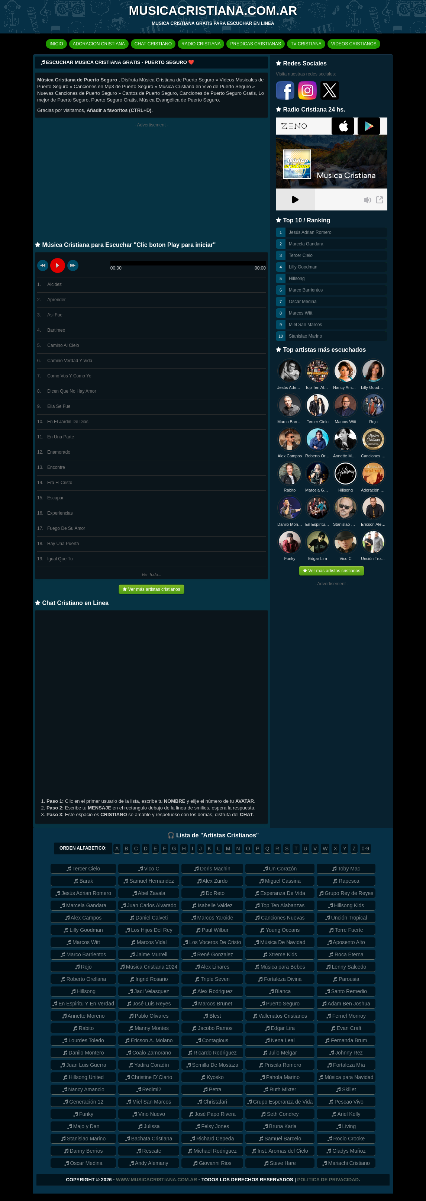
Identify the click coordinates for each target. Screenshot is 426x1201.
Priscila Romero (280, 1065)
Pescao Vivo (346, 1102)
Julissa (149, 1126)
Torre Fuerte (346, 930)
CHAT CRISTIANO (153, 43)
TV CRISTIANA (306, 43)
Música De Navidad (279, 942)
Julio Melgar (280, 1053)
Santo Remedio (346, 991)
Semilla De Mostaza (212, 1065)
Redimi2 (148, 1089)
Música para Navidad (346, 1077)
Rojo (373, 421)
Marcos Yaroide (212, 918)
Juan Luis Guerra (83, 1065)
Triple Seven (212, 979)
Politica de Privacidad (328, 1179)
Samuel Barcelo (280, 1139)
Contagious (212, 1040)
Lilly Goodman (303, 267)
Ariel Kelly (346, 1114)
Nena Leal (280, 1040)
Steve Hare (280, 1163)
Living (346, 1126)
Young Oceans (280, 930)
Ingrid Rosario (149, 979)
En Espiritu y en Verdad (317, 524)
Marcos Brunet (212, 1004)
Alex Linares (212, 967)
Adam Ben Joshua (346, 1004)
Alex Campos (290, 456)
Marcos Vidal (149, 942)
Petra (212, 1089)
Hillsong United (83, 1077)
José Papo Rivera (212, 1114)
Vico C (345, 558)
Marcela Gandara (306, 244)
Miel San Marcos (305, 324)
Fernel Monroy (346, 1016)
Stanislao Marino (305, 336)
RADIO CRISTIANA (200, 43)
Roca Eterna (346, 954)
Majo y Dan (83, 1126)
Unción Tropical (373, 558)
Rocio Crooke (346, 1139)
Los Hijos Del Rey (148, 930)
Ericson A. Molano (149, 1040)
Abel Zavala (148, 893)
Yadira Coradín (149, 1065)
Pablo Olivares (149, 1016)
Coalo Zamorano (148, 1053)
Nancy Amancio (345, 387)
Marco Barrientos (306, 290)
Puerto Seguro (280, 1004)
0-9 (365, 848)
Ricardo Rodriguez (212, 1053)
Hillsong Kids (346, 905)
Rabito (290, 490)
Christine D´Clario (148, 1077)
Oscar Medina (303, 301)
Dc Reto (212, 893)
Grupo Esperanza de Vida (280, 1102)
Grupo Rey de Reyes (346, 893)
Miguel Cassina (280, 881)
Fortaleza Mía (346, 1065)
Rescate (148, 1151)
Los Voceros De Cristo (212, 942)
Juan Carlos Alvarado (149, 905)
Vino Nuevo (148, 1114)
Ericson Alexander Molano (373, 524)
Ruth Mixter (280, 1089)
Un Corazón (280, 869)
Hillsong (297, 278)
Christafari (212, 1102)
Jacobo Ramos (212, 1028)
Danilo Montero (289, 524)
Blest (212, 1016)
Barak (83, 881)
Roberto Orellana (317, 456)
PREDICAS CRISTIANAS (255, 43)
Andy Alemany (148, 1163)
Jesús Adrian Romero (310, 232)
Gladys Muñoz (345, 1151)
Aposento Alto (346, 942)
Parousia (346, 979)
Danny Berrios (83, 1151)
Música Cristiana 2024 (148, 967)
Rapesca (346, 881)
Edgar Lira (317, 558)
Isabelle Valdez (212, 905)
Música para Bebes (280, 967)
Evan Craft (346, 1028)
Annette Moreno (345, 456)
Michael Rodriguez (212, 1151)
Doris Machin (212, 869)
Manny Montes (149, 1028)
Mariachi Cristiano (346, 1163)
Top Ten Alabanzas (317, 387)
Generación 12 (83, 1102)
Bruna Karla (280, 1126)
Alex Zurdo (212, 881)
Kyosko (212, 1077)
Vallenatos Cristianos (280, 1016)
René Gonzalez (212, 954)
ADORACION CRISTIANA (99, 43)
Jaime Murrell (148, 954)
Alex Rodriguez (212, 991)
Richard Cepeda (212, 1139)
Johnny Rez (346, 1053)
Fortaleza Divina (279, 979)
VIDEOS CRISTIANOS (354, 43)
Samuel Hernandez (148, 881)
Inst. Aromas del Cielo (280, 1151)
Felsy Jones (212, 1126)
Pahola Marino (280, 1077)
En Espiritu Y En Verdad (83, 1004)
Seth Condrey (280, 1114)
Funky (290, 558)
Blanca (280, 991)
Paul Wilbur (212, 930)
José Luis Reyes (149, 1004)
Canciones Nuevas (373, 456)
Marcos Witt (300, 313)
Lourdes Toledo (83, 1040)
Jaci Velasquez (148, 991)
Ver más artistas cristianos (151, 589)
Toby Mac (346, 869)
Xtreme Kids (280, 954)
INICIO (56, 43)
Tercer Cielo (301, 255)
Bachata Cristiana (148, 1139)
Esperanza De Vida (280, 893)
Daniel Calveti (149, 918)
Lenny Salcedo (346, 967)
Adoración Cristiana (373, 490)
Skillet (346, 1089)
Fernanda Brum (346, 1040)
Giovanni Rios (212, 1163)
